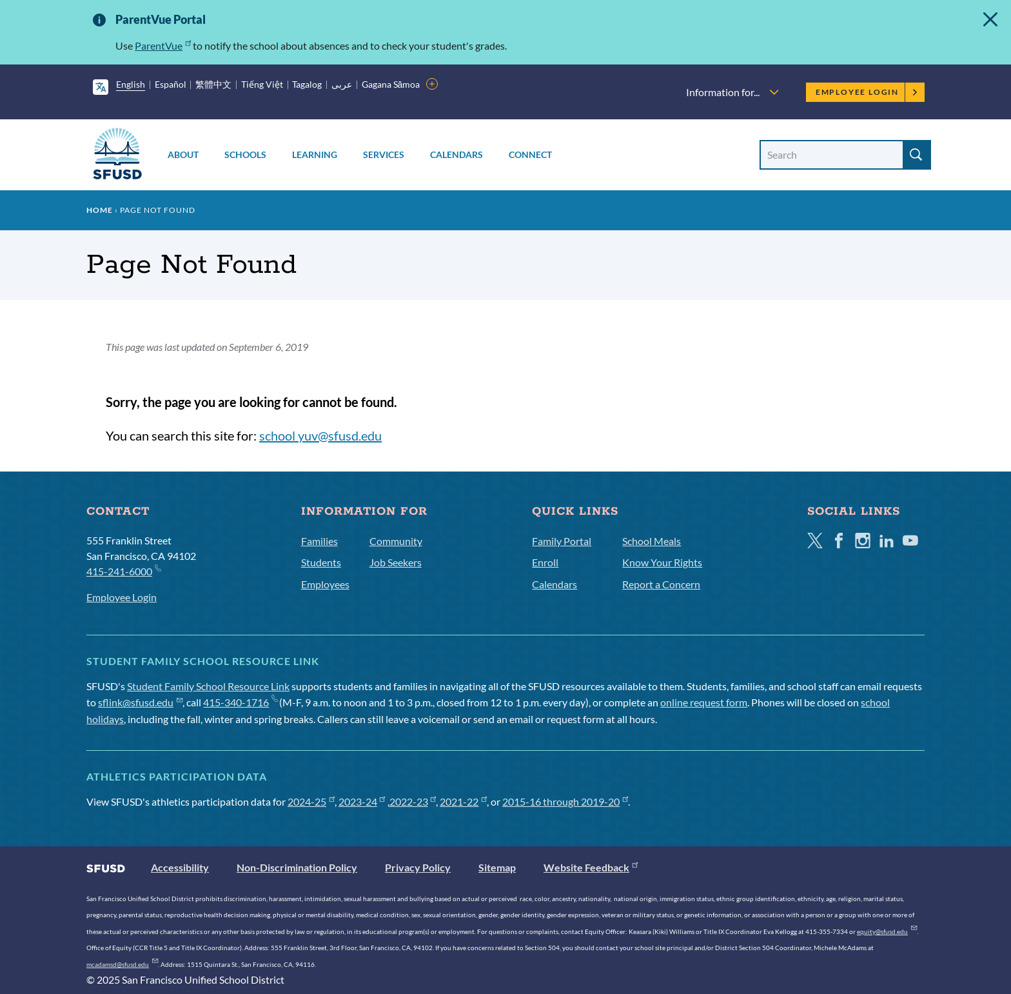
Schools (245, 154)
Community (395, 541)
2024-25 (311, 801)
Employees (325, 584)
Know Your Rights (662, 562)
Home (99, 210)
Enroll (545, 562)
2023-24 (362, 801)
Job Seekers (395, 562)
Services (383, 154)
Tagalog (307, 84)
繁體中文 (213, 84)
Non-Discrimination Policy (297, 867)
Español (170, 84)
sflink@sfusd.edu (140, 702)
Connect (530, 154)
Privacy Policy (418, 867)
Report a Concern (661, 584)
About (183, 154)
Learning (314, 154)
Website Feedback (591, 867)
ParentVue (163, 45)
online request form (703, 702)
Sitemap (497, 867)
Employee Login (867, 92)
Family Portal (561, 541)
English (130, 84)
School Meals (651, 541)
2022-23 (413, 801)
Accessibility (180, 867)
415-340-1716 (240, 702)
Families (319, 541)
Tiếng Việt (262, 84)
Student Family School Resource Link (208, 686)
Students (321, 562)
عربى (341, 84)
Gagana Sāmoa (391, 84)
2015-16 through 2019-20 (565, 801)
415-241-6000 (123, 570)
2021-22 (463, 801)
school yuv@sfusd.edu (320, 435)
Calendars (456, 154)
